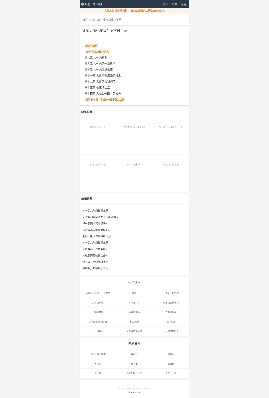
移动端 (137, 392)
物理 (134, 293)
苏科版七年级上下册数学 (98, 293)
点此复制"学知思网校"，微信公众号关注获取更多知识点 (134, 10)
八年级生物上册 (171, 162)
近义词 (171, 363)
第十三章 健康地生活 (97, 87)
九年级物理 (97, 302)
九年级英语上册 (98, 124)
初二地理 (134, 321)
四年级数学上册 (98, 162)
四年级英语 (134, 312)
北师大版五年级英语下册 (97, 236)
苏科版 (98, 363)
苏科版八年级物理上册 (95, 210)
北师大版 (95, 19)
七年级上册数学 (171, 293)
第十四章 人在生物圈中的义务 (103, 93)
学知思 (86, 4)
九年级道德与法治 (98, 321)
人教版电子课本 (98, 354)
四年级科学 (134, 302)
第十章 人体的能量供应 (99, 69)
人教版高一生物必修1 (95, 248)
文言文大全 (171, 373)
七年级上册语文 (171, 302)
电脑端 (131, 392)
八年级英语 (97, 312)
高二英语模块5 (134, 162)
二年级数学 (97, 331)
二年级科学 (171, 312)
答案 (174, 4)
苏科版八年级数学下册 (95, 268)
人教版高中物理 (134, 331)
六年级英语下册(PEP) (134, 124)
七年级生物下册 (112, 19)
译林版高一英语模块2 (95, 223)
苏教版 (171, 354)
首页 (85, 19)
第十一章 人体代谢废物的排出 (103, 75)
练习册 (97, 4)
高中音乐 (171, 321)
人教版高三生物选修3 (95, 255)
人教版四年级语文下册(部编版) (100, 217)
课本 (165, 4)
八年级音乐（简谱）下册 (171, 124)
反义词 (98, 373)
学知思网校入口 (134, 373)
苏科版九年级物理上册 (95, 242)
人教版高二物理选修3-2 (96, 229)
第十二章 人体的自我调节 (100, 81)
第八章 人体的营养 (96, 57)
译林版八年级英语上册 (95, 261)
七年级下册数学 (171, 331)
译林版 (134, 354)
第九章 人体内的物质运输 (100, 63)
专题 (183, 4)
